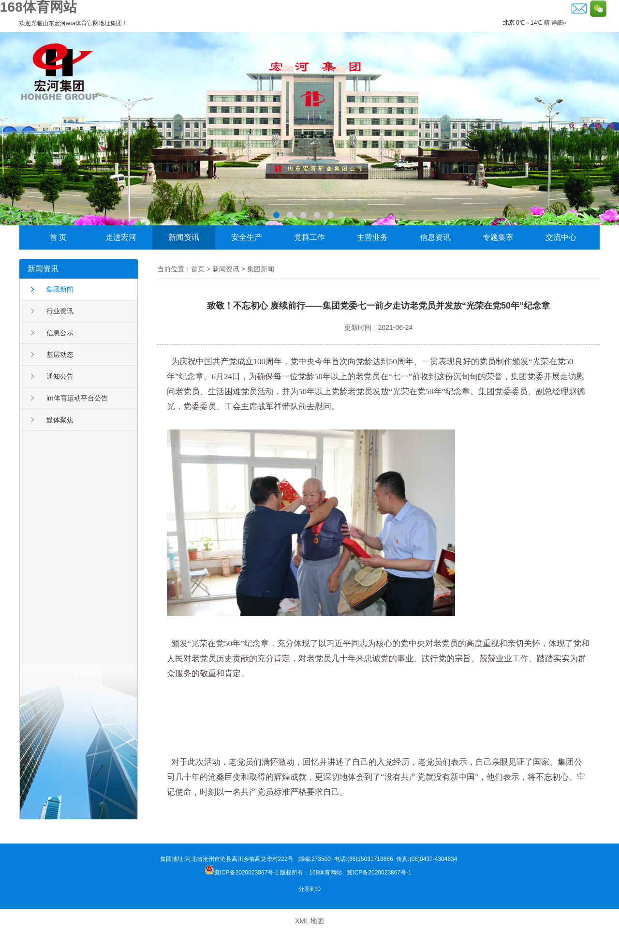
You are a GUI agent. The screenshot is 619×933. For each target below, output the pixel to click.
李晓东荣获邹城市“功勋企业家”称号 (309, 128)
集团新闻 (60, 289)
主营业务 (372, 237)
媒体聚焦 (60, 420)
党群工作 (309, 237)
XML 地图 (309, 921)
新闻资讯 (183, 237)
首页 (198, 269)
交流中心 (560, 237)
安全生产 (246, 237)
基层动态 (60, 354)
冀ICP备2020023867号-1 (380, 872)
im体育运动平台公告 (77, 398)
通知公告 (60, 376)
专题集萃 (498, 237)
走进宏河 (120, 237)
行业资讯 (60, 311)
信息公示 (60, 333)
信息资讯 (435, 237)
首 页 (58, 237)
